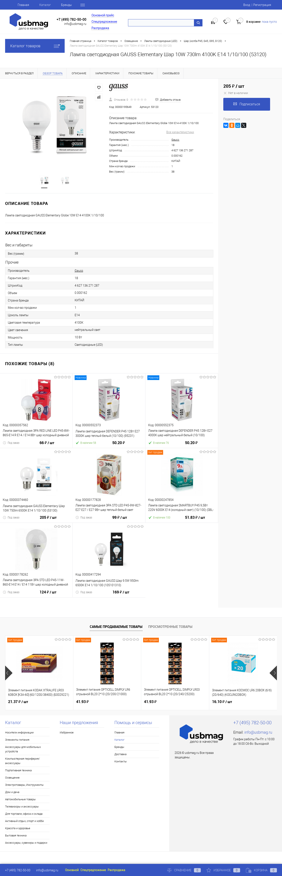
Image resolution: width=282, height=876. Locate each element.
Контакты (120, 761)
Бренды (66, 5)
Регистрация (262, 5)
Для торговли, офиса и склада (24, 813)
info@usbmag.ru (75, 24)
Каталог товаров (35, 46)
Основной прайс (102, 15)
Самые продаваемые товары (116, 626)
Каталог (45, 5)
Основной (72, 870)
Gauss (175, 139)
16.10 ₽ (222, 701)
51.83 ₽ (195, 520)
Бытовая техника (16, 835)
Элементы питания (17, 739)
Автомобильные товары (20, 799)
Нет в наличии (235, 93)
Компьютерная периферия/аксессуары (22, 761)
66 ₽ (47, 445)
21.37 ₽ (18, 701)
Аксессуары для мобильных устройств (23, 749)
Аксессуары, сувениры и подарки (26, 842)
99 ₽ (119, 520)
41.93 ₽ (82, 701)
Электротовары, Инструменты (24, 784)
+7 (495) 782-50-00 (71, 19)
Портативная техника (18, 770)
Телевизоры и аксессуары (22, 806)
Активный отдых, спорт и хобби (24, 821)
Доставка (120, 754)
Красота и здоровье (17, 828)
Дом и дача (12, 792)
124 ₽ (48, 595)
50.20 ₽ (118, 445)
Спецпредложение (104, 21)
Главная (23, 5)
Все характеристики (180, 132)
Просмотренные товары (170, 626)
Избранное (67, 732)
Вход (246, 5)
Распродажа (100, 28)
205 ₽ (48, 520)
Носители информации (19, 732)
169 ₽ (121, 595)
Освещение (12, 777)
